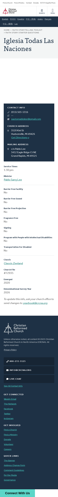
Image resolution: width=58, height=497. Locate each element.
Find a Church (8, 3)
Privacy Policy (10, 350)
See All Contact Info (13, 386)
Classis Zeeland (13, 263)
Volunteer (8, 444)
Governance (10, 480)
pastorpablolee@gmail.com (26, 119)
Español (20, 19)
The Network (10, 404)
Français (48, 19)
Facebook (8, 409)
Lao (16, 24)
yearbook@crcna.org (35, 303)
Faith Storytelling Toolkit (27, 30)
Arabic (40, 19)
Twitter (7, 414)
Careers (7, 449)
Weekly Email (10, 399)
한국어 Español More (47, 3)
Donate (36, 3)
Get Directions (19, 137)
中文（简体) (31, 19)
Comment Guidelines (14, 470)
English (5, 19)
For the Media (10, 475)
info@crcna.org (20, 370)
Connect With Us (17, 493)
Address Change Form (14, 465)
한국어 (13, 19)
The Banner (9, 461)
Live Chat (15, 379)
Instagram (8, 419)
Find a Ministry (19, 3)
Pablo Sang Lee (13, 179)
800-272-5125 (18, 361)
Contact (29, 3)
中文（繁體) (8, 24)
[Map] (29, 85)
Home (7, 30)
